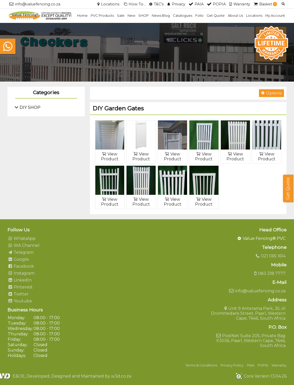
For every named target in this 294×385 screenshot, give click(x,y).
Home (82, 15)
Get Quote (216, 15)
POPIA (263, 365)
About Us (235, 15)
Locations (254, 15)
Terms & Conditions (201, 365)
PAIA (250, 365)
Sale (120, 15)
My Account (275, 15)
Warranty (279, 365)
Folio (199, 15)
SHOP (143, 15)
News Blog (161, 15)
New (131, 15)
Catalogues (182, 15)
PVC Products (102, 15)
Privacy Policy (232, 365)
